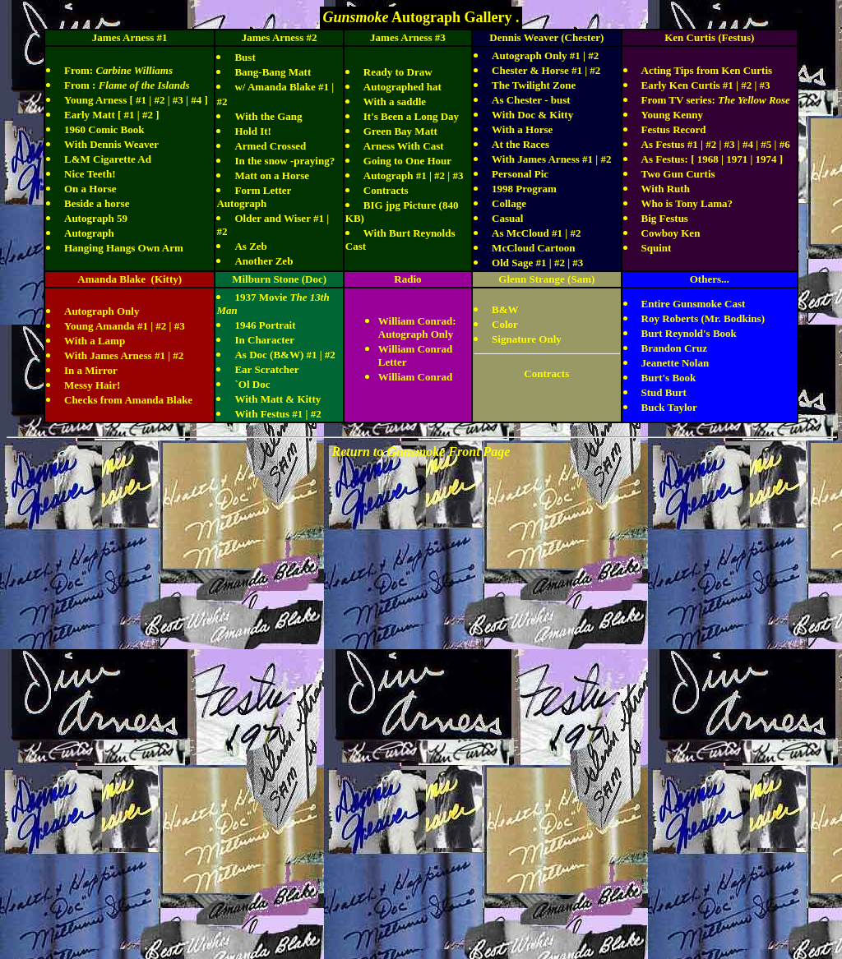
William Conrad (415, 377)
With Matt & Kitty (277, 399)
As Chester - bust (531, 100)
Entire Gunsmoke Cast (693, 303)
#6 (785, 144)
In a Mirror (91, 370)
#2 (159, 100)
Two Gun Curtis (678, 174)
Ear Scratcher (266, 369)
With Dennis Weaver (111, 144)
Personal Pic (520, 174)
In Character (264, 340)
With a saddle (394, 101)
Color (505, 324)
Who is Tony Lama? (687, 203)
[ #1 (126, 114)
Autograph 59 (95, 218)
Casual (507, 218)
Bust (244, 57)
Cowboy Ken (671, 233)
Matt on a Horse (271, 175)
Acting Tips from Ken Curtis (707, 70)
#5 (766, 144)
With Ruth (665, 188)
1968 (707, 159)
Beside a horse (96, 203)
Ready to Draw (398, 72)
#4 (196, 100)
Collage (509, 203)
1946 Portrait (264, 325)
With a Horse (522, 129)
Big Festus (664, 218)
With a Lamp (94, 340)
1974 (766, 159)
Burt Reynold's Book (689, 333)
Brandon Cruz (674, 348)
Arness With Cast (403, 146)
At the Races (520, 144)
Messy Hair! (92, 385)
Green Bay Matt (400, 131)
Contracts (386, 190)
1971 (736, 159)
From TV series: (715, 100)
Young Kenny (672, 114)
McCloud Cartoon (533, 248)
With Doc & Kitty (532, 114)
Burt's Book (668, 377)
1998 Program (524, 188)
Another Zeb (263, 261)
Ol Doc (254, 384)
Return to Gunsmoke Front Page (421, 452)
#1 (141, 100)
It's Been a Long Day (411, 116)
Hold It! (252, 131)
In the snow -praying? (284, 160)
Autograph (89, 233)
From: (118, 70)
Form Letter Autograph (253, 197)
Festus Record (673, 129)
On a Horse (90, 188)
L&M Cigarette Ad (107, 159)
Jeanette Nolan (675, 363)
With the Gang (268, 116)
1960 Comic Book (104, 129)
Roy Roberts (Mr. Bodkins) (703, 318)
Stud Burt (664, 392)
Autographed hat (402, 87)
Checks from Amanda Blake (128, 400)
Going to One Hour (407, 160)
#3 (178, 100)
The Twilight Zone (534, 85)
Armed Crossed (270, 146)
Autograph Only (101, 311)
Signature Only (527, 339)
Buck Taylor (669, 407)
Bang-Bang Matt (272, 72)
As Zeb (250, 246)
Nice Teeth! (89, 174)
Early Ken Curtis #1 (687, 85)
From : (127, 85)
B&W (505, 309)
